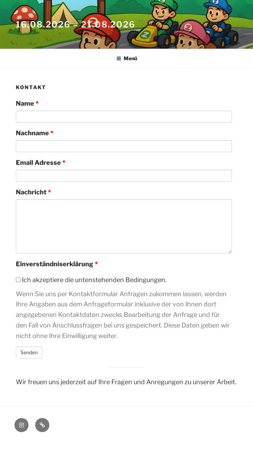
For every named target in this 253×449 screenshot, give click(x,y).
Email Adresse (41, 162)
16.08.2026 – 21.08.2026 (75, 24)
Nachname (35, 133)
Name (27, 103)
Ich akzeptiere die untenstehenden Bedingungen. (91, 279)
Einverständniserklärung (57, 264)
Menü (126, 58)
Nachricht (33, 192)
